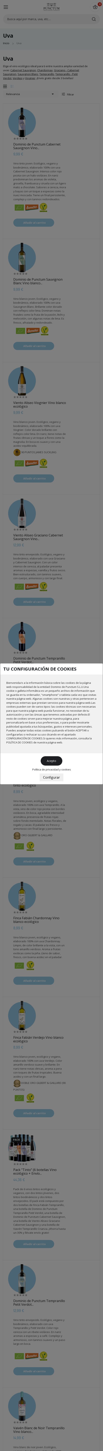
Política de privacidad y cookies (51, 769)
